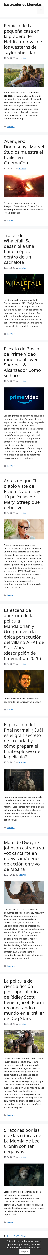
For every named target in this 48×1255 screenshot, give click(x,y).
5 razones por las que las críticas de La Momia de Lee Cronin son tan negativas (22, 1140)
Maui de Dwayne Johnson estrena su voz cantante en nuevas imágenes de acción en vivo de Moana (24, 855)
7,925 (16, 1236)
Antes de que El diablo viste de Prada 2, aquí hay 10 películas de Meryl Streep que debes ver (22, 494)
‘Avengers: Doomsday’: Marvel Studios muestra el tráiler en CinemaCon (24, 152)
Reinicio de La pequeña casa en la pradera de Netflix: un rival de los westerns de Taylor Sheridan (23, 39)
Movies (10, 126)
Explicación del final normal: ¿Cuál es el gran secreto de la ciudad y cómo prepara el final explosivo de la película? (23, 741)
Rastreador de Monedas (23, 4)
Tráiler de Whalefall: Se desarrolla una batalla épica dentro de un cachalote (19, 248)
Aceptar (25, 1251)
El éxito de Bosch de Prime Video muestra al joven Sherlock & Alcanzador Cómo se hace (22, 362)
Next (25, 1236)
